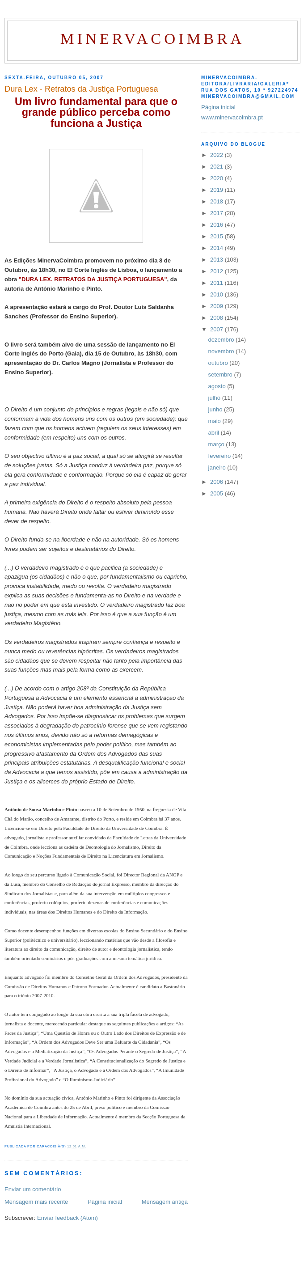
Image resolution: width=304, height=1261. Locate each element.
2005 (217, 493)
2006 (217, 481)
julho (215, 397)
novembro (222, 351)
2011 (217, 282)
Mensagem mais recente (36, 1201)
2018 (217, 201)
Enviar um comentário (32, 1189)
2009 (217, 306)
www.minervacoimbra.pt (232, 117)
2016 (217, 224)
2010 (217, 294)
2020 (217, 178)
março (217, 444)
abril (214, 432)
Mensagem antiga (165, 1201)
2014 (217, 248)
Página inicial (105, 1201)
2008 (217, 317)
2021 (217, 166)
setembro (221, 374)
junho (216, 409)
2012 (217, 271)
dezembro (222, 339)
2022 (217, 155)
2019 (217, 189)
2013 (217, 259)
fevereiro (220, 456)
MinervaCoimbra (152, 38)
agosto (218, 386)
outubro (219, 363)
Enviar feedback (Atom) (67, 1217)
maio (215, 421)
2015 (217, 236)
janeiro (218, 467)
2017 (217, 213)
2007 (217, 329)
